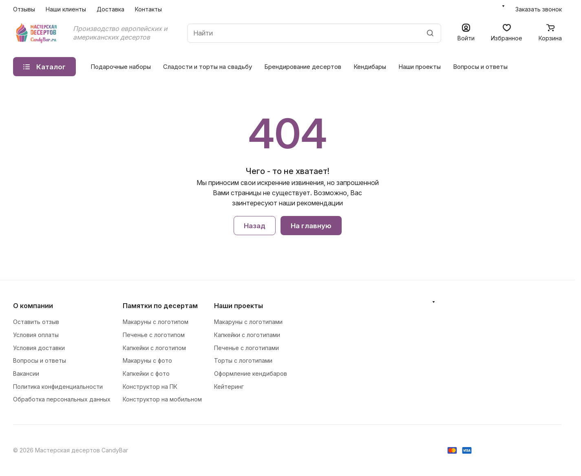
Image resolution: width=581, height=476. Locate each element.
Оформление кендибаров (250, 373)
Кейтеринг (229, 386)
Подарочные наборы (121, 67)
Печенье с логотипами (246, 347)
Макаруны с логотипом (155, 321)
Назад (254, 226)
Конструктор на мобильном (162, 399)
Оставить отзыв (36, 321)
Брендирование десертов (302, 67)
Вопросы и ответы (480, 67)
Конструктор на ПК (150, 386)
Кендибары (369, 67)
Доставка (110, 9)
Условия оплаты (36, 334)
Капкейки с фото (146, 373)
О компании (33, 306)
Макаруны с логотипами (248, 321)
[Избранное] (506, 33)
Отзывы (24, 9)
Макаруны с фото (147, 360)
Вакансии (26, 373)
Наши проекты (419, 67)
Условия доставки (39, 347)
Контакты (148, 9)
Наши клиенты (66, 9)
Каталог (44, 67)
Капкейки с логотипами (247, 334)
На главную (311, 226)
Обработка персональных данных (61, 399)
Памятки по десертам (160, 306)
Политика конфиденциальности (58, 386)
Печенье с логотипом (154, 334)
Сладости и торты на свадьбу (207, 67)
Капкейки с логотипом (154, 347)
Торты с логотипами (243, 360)
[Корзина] (550, 33)
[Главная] (37, 33)
